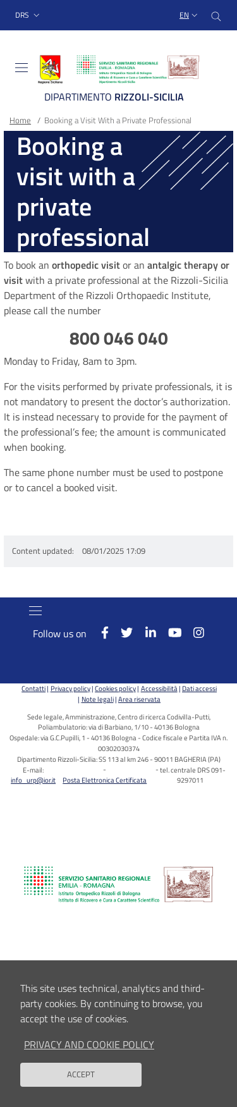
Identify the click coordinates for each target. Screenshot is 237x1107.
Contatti (33, 688)
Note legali (98, 699)
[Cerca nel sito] (216, 15)
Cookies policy (115, 688)
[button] (28, 15)
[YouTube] (168, 632)
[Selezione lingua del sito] (189, 15)
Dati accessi (199, 688)
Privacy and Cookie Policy (89, 1055)
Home (20, 120)
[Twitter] (121, 632)
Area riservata (139, 699)
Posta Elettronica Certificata (105, 779)
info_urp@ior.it (33, 779)
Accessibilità (159, 688)
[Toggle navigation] (21, 67)
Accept (81, 1085)
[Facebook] (99, 632)
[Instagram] (192, 632)
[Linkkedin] (144, 632)
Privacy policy (70, 688)
